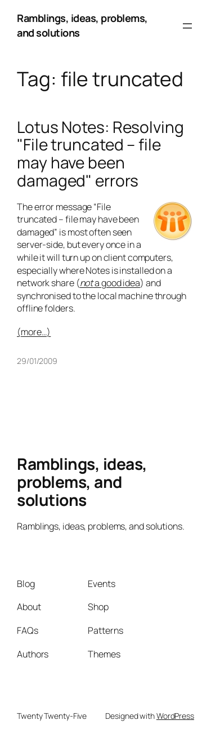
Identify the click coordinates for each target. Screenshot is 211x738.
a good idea (110, 283)
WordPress (175, 715)
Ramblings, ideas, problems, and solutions (82, 481)
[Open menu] (187, 26)
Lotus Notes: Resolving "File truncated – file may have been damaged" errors (100, 154)
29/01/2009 (37, 360)
